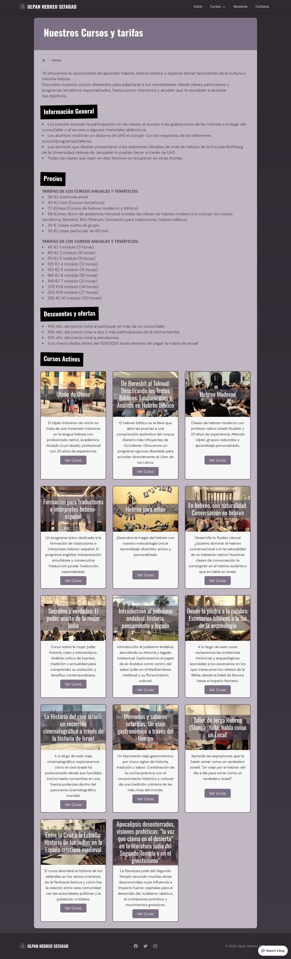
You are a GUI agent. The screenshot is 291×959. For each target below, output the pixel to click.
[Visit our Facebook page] (135, 946)
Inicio (198, 6)
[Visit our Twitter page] (145, 946)
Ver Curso (73, 460)
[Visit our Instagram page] (155, 946)
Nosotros (241, 6)
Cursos (218, 6)
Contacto (262, 6)
